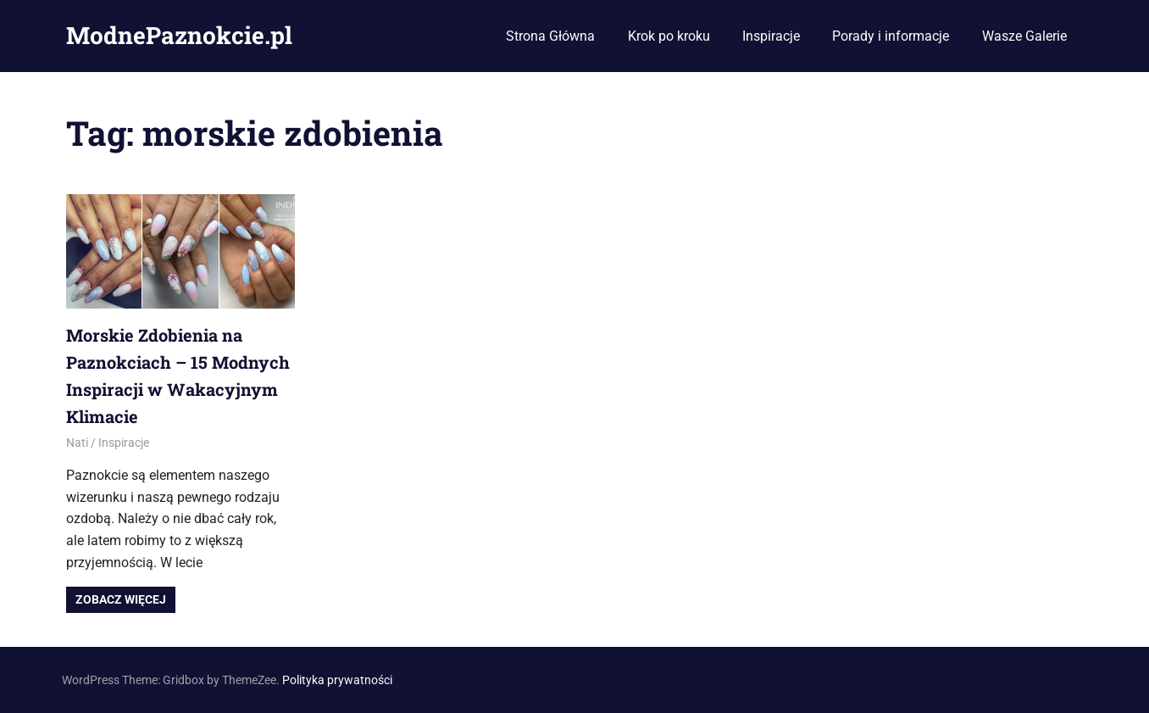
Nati (77, 442)
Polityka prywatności (337, 680)
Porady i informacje (890, 36)
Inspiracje (771, 36)
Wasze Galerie (1024, 36)
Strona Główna (550, 36)
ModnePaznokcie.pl (179, 35)
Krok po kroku (669, 36)
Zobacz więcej (120, 599)
